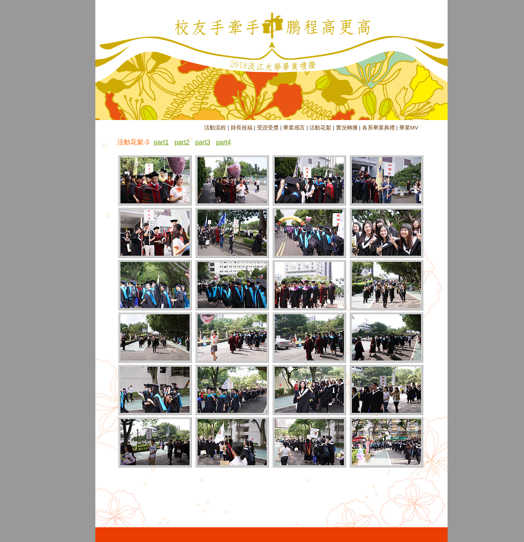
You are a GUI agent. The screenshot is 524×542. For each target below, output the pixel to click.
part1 (161, 142)
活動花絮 (320, 127)
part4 (223, 142)
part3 (202, 142)
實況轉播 (347, 127)
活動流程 (215, 127)
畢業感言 (294, 127)
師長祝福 (242, 127)
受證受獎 (268, 127)
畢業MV (408, 127)
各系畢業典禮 (378, 127)
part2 (182, 142)
